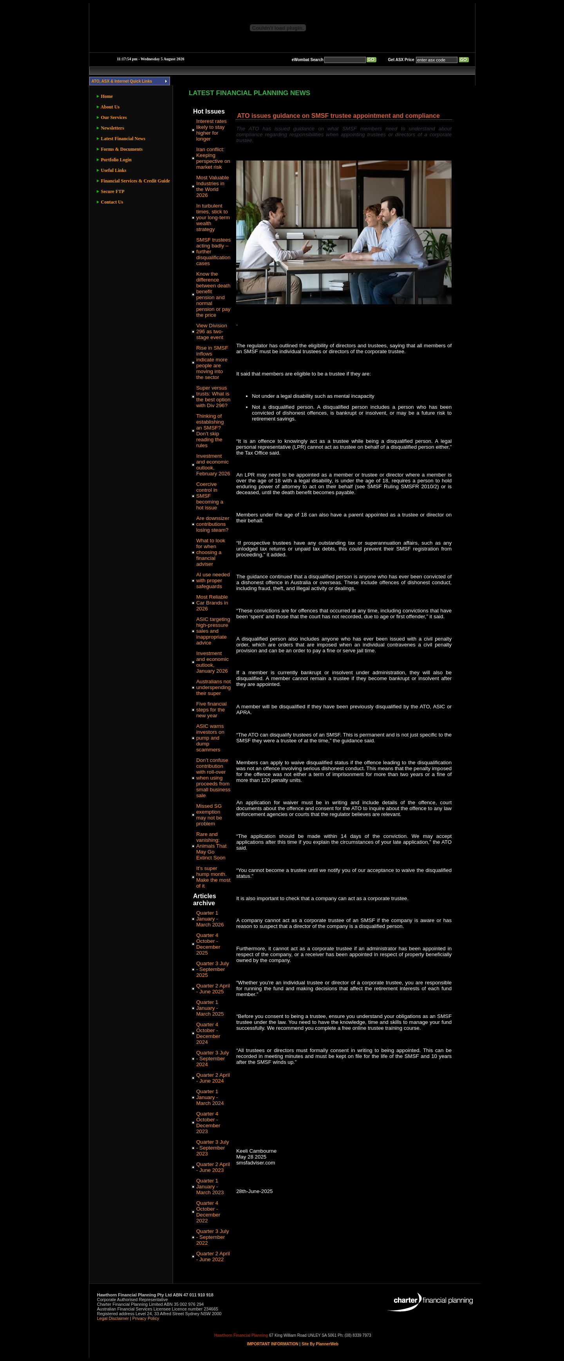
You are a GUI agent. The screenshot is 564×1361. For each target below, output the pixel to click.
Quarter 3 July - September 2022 (212, 1237)
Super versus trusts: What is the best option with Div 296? (213, 396)
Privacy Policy (145, 1318)
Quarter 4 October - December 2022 (208, 1212)
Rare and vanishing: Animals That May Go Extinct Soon (211, 846)
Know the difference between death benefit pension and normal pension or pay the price (213, 294)
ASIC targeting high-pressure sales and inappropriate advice (213, 631)
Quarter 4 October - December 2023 (208, 1122)
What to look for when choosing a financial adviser (210, 552)
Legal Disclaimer (113, 1318)
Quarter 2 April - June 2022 (213, 1256)
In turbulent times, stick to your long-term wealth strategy (213, 217)
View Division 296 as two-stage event (211, 331)
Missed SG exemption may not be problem (209, 815)
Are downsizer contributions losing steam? (212, 524)
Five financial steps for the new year (211, 709)
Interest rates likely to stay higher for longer (211, 130)
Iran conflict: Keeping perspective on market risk (213, 158)
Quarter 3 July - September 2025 (212, 969)
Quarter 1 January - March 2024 (210, 1097)
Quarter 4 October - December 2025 (208, 944)
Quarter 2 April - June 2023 (213, 1167)
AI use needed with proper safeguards (213, 580)
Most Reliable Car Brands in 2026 (212, 603)
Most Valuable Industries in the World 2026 (212, 186)
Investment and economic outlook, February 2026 (213, 465)
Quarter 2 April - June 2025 (213, 989)
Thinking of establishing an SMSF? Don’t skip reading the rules (210, 430)
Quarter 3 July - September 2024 (212, 1058)
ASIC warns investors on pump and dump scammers (210, 738)
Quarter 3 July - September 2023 (212, 1148)
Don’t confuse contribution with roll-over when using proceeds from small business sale (213, 777)
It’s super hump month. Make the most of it (213, 877)
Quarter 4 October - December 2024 (208, 1033)
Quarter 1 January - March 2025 (210, 1008)
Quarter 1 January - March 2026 (210, 919)
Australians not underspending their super (213, 687)
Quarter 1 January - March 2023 (210, 1186)
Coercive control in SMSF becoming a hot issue (209, 496)
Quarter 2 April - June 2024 (213, 1078)
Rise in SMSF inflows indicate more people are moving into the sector (212, 362)
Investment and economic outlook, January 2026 (212, 662)
